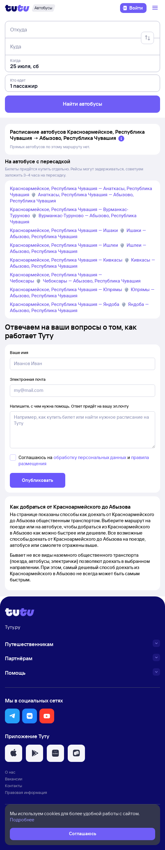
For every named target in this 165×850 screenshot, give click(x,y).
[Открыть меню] (155, 8)
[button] (12, 716)
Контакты (13, 785)
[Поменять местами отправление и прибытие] (147, 38)
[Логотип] (17, 8)
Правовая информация (26, 792)
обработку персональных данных (90, 457)
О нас (10, 772)
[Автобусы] (43, 8)
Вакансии (13, 778)
